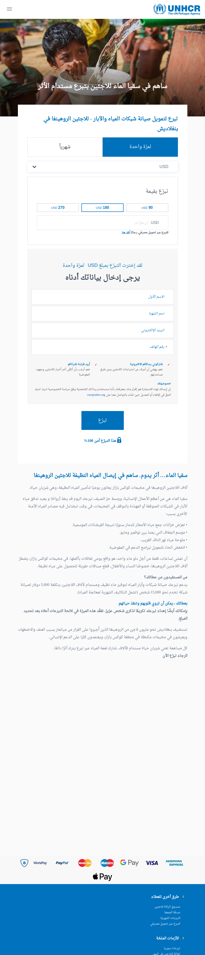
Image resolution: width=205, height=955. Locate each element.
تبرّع (102, 420)
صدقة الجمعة (172, 912)
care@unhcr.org (96, 395)
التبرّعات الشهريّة (170, 918)
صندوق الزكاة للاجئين (167, 907)
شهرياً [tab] (64, 147)
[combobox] (169, 347)
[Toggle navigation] (9, 9)
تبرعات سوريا (172, 948)
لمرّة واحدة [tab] (140, 146)
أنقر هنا (126, 232)
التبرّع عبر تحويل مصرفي (165, 923)
